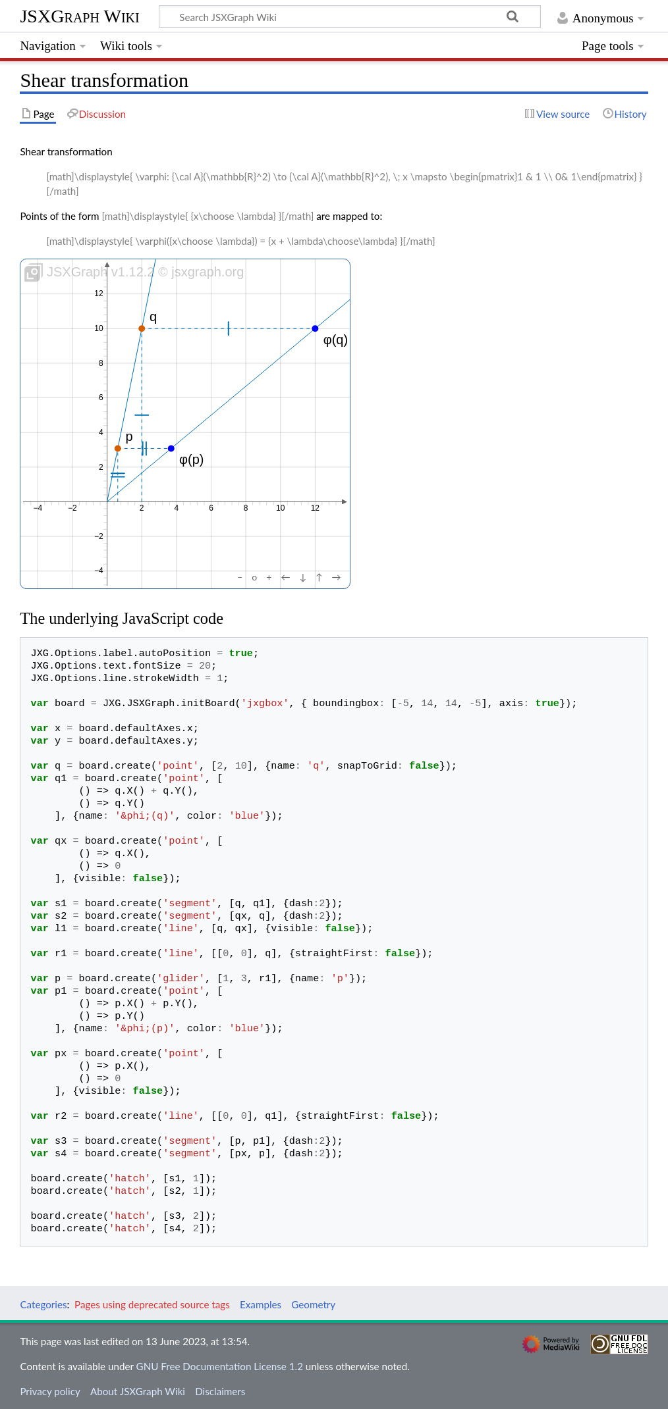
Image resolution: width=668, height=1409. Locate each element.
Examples (260, 1304)
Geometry (313, 1304)
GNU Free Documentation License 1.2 (219, 1366)
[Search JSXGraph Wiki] (349, 16)
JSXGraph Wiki (79, 16)
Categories (43, 1304)
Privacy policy (50, 1391)
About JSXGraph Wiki (137, 1391)
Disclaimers (220, 1391)
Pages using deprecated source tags (152, 1304)
